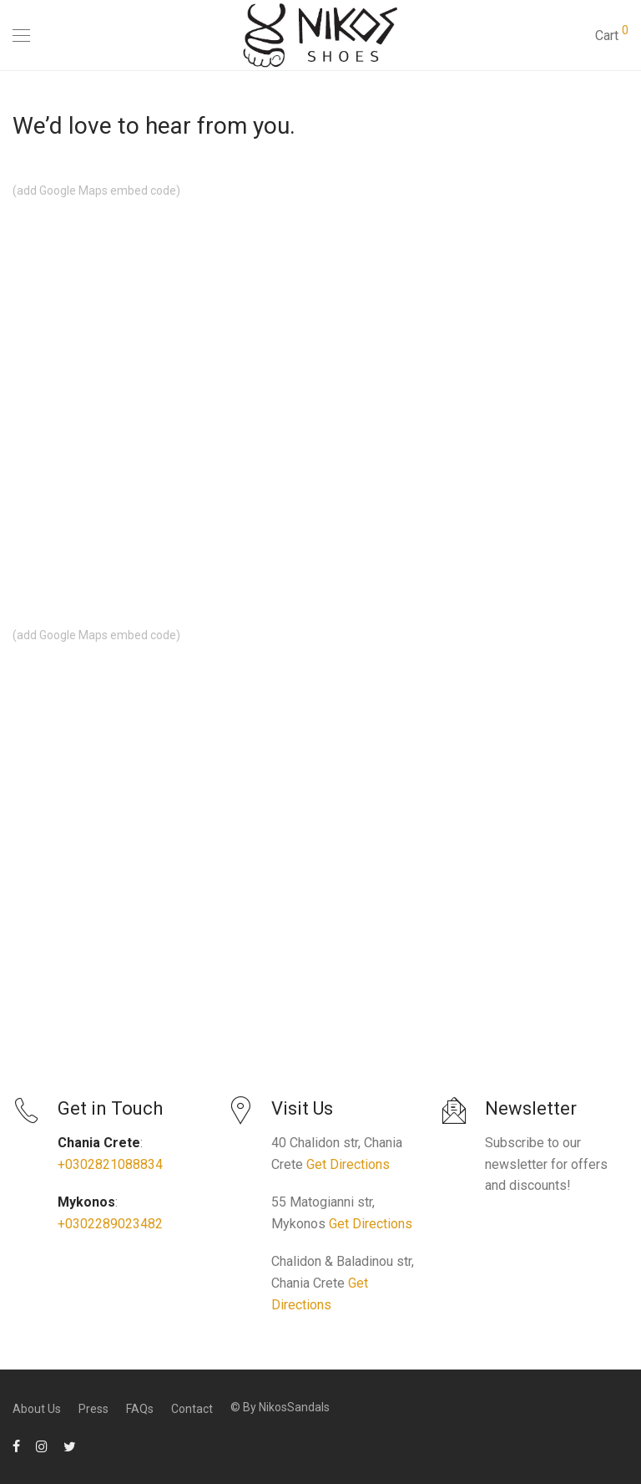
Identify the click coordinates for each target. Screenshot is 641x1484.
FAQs (140, 1408)
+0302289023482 (110, 1224)
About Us (37, 1408)
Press (93, 1408)
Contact (192, 1408)
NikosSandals (294, 1407)
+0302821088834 (110, 1164)
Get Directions (348, 1164)
